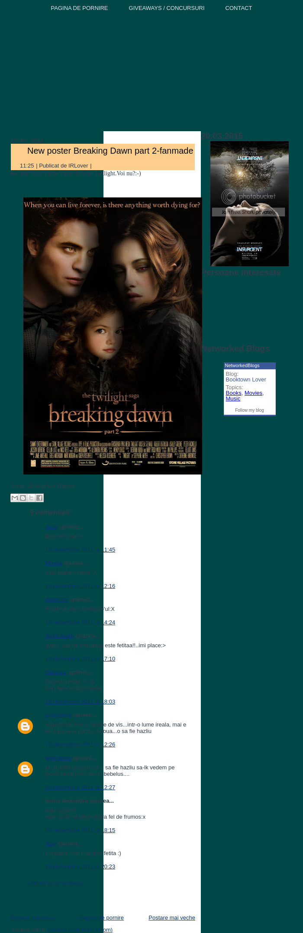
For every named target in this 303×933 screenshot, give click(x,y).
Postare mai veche (171, 917)
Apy (50, 843)
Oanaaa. (56, 672)
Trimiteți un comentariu (54, 883)
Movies (253, 393)
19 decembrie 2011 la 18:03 (80, 701)
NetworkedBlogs (242, 365)
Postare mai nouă (32, 917)
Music (233, 398)
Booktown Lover (246, 379)
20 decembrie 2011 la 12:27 (80, 787)
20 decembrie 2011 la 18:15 (80, 830)
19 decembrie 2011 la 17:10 (80, 658)
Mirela (53, 563)
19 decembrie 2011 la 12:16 (80, 586)
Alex (51, 526)
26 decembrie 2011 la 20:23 (80, 866)
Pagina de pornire (101, 917)
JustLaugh (59, 636)
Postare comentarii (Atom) (80, 930)
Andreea (56, 599)
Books (234, 393)
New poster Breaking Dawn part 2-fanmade (110, 150)
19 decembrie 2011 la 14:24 (80, 622)
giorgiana (58, 715)
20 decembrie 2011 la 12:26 (80, 744)
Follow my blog (249, 410)
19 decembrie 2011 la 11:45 (80, 549)
